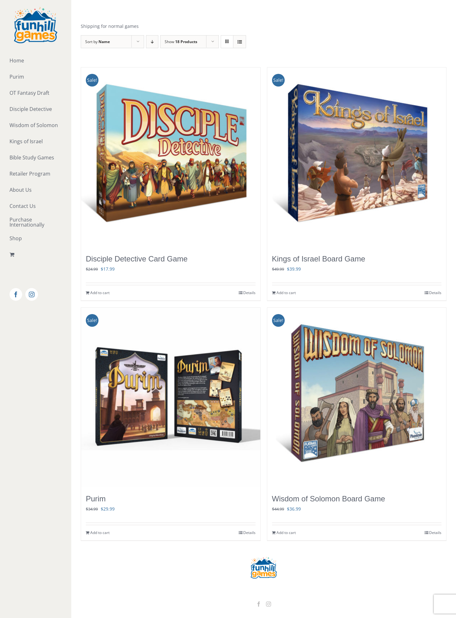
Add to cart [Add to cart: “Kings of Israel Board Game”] (286, 292)
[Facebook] (258, 604)
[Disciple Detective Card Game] (170, 157)
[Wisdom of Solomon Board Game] (356, 397)
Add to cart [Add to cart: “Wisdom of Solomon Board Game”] (286, 532)
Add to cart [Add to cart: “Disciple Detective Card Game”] (100, 292)
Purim (96, 498)
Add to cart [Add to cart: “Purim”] (100, 532)
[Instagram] (268, 604)
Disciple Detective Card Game (136, 258)
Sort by (97, 41)
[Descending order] (152, 41)
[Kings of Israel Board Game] (356, 157)
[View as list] (239, 41)
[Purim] (170, 397)
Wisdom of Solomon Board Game (328, 498)
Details (249, 292)
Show (181, 41)
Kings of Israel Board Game (318, 258)
